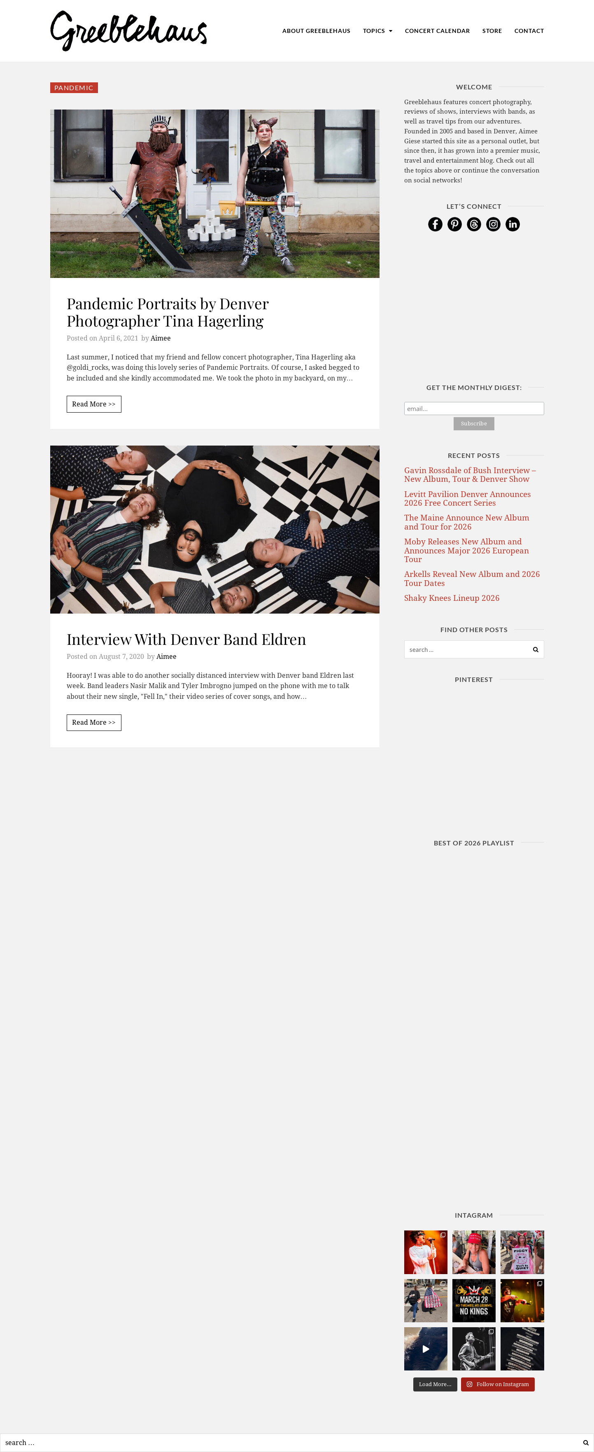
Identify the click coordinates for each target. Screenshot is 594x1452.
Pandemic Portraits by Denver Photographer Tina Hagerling (167, 311)
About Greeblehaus (316, 30)
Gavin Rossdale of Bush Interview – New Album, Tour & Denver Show (470, 474)
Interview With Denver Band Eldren (186, 638)
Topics (378, 30)
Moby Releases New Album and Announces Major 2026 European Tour (466, 550)
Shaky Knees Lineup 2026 (452, 598)
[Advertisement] (215, 838)
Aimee (161, 338)
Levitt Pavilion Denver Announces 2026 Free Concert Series (467, 498)
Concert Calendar (437, 30)
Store (492, 30)
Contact (529, 30)
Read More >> (94, 404)
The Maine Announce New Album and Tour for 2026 (466, 522)
